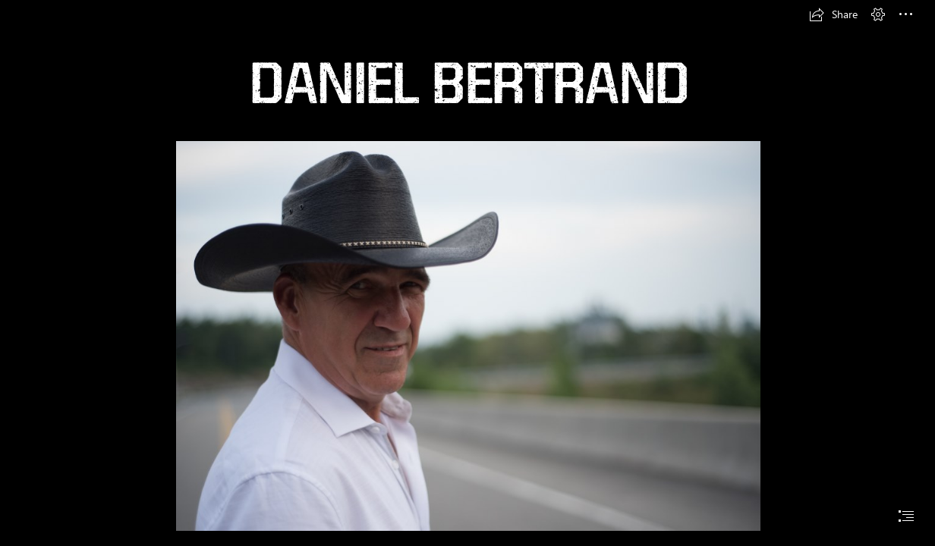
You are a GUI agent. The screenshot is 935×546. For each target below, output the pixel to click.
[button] (833, 14)
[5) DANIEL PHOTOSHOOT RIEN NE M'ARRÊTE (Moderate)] (467, 335)
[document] (467, 273)
